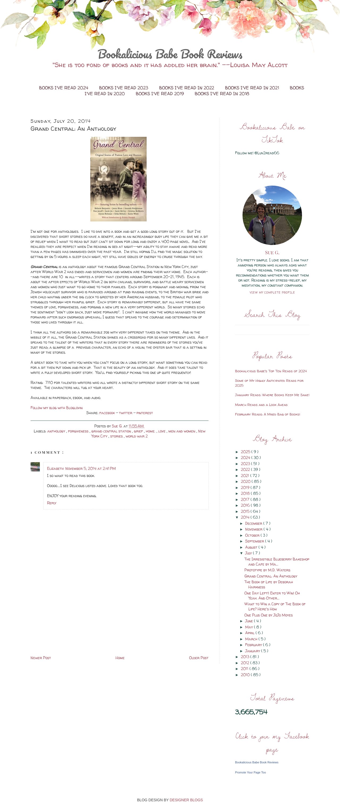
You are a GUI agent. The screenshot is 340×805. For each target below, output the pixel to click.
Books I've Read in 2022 (187, 88)
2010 (246, 674)
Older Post (199, 657)
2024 (246, 457)
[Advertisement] (70, 617)
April (250, 632)
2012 (245, 662)
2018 (246, 493)
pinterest (145, 412)
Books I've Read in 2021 (252, 88)
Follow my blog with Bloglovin (57, 407)
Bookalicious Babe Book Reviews (170, 54)
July (249, 552)
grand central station (111, 431)
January (253, 650)
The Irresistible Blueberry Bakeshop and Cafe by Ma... (276, 562)
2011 (245, 668)
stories (117, 436)
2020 (246, 481)
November (254, 529)
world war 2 (137, 436)
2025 (246, 451)
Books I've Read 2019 (160, 94)
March (251, 638)
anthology (56, 431)
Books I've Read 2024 (64, 88)
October (253, 535)
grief (139, 431)
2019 (245, 487)
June (249, 620)
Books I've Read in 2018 (222, 94)
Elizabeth (55, 468)
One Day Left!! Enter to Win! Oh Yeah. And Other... (272, 595)
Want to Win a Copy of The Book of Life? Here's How (274, 606)
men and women (182, 431)
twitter (126, 412)
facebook (107, 412)
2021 (245, 475)
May (249, 626)
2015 (245, 511)
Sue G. (272, 252)
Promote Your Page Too (250, 772)
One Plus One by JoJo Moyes (268, 615)
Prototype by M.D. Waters (267, 569)
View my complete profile (272, 292)
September (255, 541)
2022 (246, 469)
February (254, 644)
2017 (245, 499)
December (254, 523)
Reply (51, 502)
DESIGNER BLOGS (186, 800)
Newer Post (41, 657)
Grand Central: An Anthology (270, 576)
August (251, 547)
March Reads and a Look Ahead (261, 404)
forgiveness (79, 431)
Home (120, 657)
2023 (246, 463)
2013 (245, 656)
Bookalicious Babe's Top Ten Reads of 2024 (271, 371)
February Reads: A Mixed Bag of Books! (267, 414)
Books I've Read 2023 (124, 88)
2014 (245, 517)
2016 (246, 505)
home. (151, 431)
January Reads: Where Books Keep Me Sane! (272, 394)
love (162, 431)
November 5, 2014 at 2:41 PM (90, 468)
